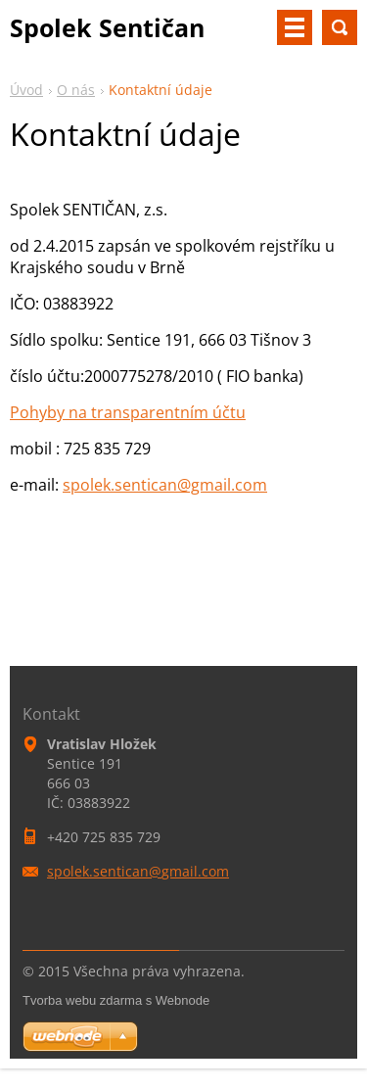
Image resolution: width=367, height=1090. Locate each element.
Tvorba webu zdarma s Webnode (116, 1000)
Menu (294, 27)
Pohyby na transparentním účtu (128, 412)
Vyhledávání (339, 27)
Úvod (26, 89)
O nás (76, 89)
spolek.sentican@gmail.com (165, 485)
